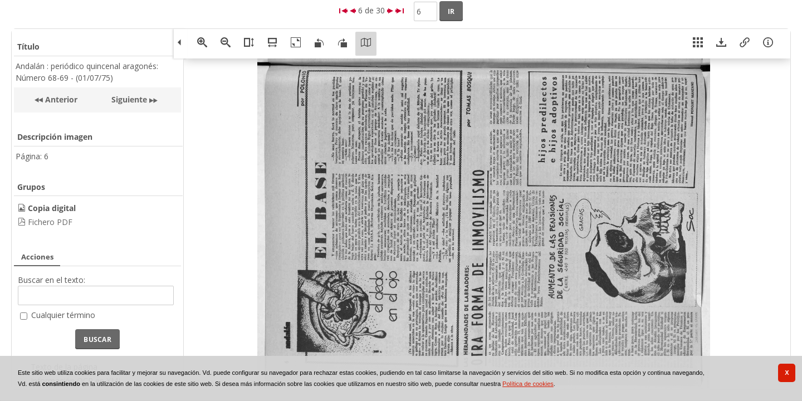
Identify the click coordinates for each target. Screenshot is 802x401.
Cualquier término (63, 315)
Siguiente (129, 99)
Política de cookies (528, 383)
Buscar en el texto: (51, 280)
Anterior (60, 99)
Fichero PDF (50, 222)
